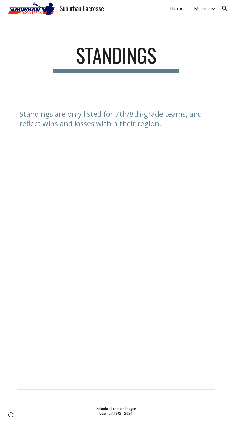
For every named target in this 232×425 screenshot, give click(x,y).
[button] (225, 8)
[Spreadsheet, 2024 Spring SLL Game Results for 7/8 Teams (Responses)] (116, 267)
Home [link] (177, 8)
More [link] (200, 8)
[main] (116, 58)
